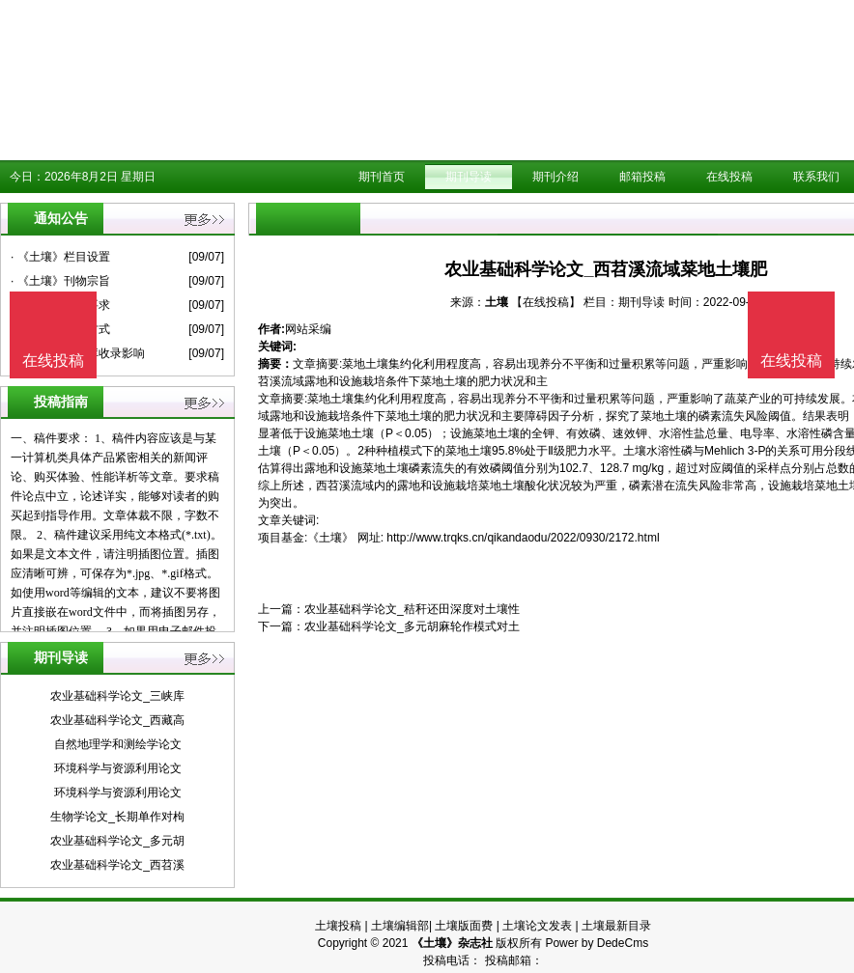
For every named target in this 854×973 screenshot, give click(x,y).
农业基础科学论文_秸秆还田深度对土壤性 (412, 609)
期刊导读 (468, 176)
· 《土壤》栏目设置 (60, 257)
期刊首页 (381, 176)
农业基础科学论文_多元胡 (117, 841)
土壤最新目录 (616, 925)
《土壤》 (330, 537)
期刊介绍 (555, 176)
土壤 (496, 302)
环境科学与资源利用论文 (118, 768)
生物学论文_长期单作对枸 (117, 816)
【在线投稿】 (546, 302)
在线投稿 (729, 176)
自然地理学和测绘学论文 (118, 744)
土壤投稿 (338, 925)
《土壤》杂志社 (452, 943)
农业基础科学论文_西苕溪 (117, 865)
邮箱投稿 (642, 176)
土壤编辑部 (400, 925)
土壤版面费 (464, 925)
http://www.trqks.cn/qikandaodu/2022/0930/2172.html (522, 537)
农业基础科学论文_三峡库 (117, 696)
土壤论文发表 (537, 925)
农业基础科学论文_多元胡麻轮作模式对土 (412, 626)
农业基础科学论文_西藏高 (117, 720)
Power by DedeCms (596, 943)
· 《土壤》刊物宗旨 (60, 281)
